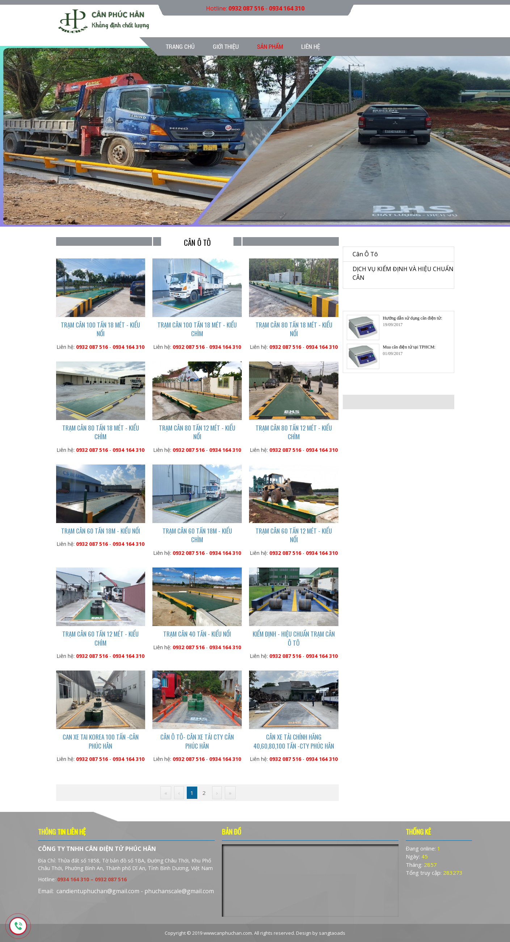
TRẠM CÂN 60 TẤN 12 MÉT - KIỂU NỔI (294, 535)
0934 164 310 (286, 8)
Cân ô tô (365, 254)
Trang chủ (180, 46)
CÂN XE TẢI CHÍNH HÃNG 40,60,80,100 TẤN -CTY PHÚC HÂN (293, 741)
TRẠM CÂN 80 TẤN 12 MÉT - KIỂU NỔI (197, 432)
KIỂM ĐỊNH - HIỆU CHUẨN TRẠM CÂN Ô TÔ (294, 638)
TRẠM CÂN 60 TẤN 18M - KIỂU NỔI (100, 530)
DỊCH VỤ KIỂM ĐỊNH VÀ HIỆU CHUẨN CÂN (403, 273)
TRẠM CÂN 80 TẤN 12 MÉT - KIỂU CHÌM (294, 432)
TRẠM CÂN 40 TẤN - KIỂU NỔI (197, 633)
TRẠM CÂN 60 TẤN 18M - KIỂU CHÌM (197, 535)
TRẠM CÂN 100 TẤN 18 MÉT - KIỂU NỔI (100, 329)
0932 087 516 (246, 8)
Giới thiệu (226, 46)
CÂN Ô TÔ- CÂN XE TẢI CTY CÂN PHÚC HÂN (197, 741)
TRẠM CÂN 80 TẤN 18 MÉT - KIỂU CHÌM (100, 432)
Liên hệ (310, 46)
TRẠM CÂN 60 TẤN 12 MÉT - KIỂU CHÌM (100, 638)
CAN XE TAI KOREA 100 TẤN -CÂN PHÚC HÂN (101, 741)
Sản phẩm (270, 46)
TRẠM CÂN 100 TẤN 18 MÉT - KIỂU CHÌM (197, 329)
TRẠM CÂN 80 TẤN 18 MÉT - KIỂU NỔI (294, 329)
